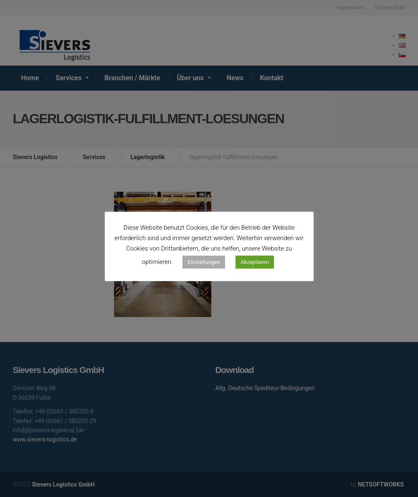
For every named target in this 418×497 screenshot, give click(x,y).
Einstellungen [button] (203, 262)
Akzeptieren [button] (255, 262)
